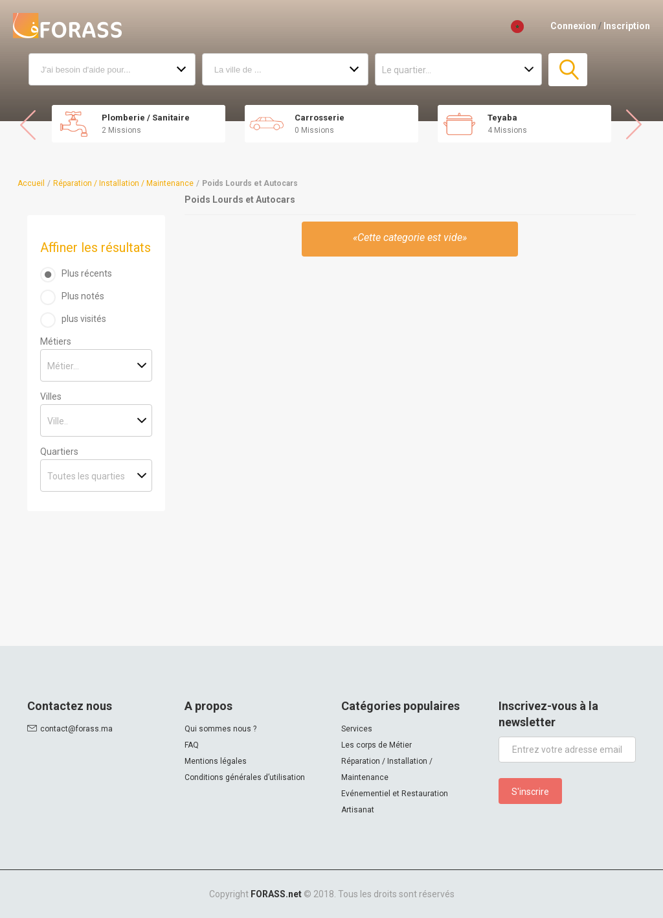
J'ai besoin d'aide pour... (86, 70)
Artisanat (357, 809)
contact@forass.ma (76, 728)
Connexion (573, 26)
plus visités (84, 319)
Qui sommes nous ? (220, 728)
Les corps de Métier (376, 745)
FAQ (192, 745)
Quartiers (59, 451)
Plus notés (83, 296)
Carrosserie (319, 117)
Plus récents (87, 273)
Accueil (31, 183)
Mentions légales (216, 761)
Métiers (55, 341)
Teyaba (502, 117)
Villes (51, 396)
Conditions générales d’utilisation (245, 777)
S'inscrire (530, 791)
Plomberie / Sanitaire (146, 117)
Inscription (626, 26)
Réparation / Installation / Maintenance (123, 183)
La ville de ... (238, 70)
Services (356, 728)
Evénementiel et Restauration (394, 793)
